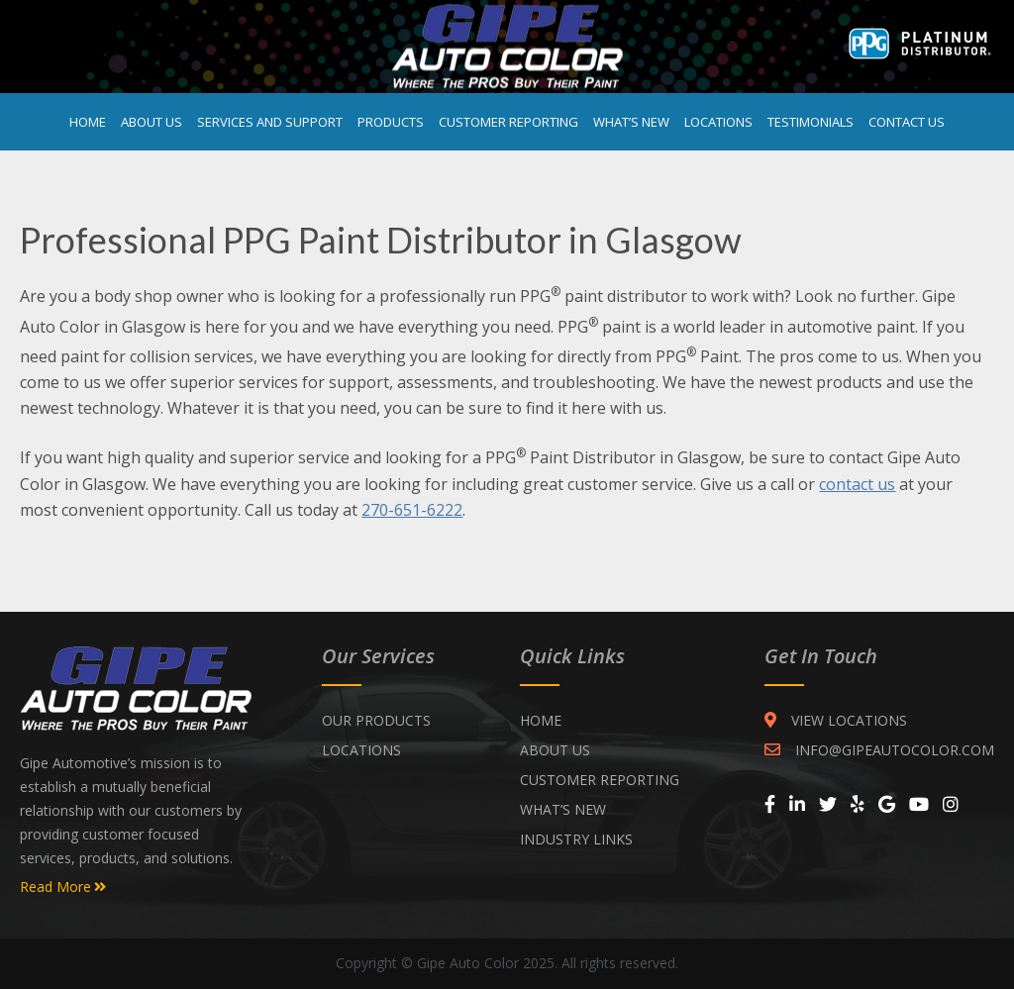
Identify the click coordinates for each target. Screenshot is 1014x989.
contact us (857, 484)
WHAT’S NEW (563, 809)
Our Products (376, 720)
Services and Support (270, 122)
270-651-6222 (411, 510)
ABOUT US (555, 750)
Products (390, 122)
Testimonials (810, 122)
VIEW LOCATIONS (835, 720)
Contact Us (906, 122)
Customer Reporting (508, 122)
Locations (718, 122)
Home (87, 122)
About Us (151, 122)
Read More (63, 887)
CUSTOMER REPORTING (599, 779)
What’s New (631, 122)
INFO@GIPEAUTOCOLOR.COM (879, 750)
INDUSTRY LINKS (576, 839)
